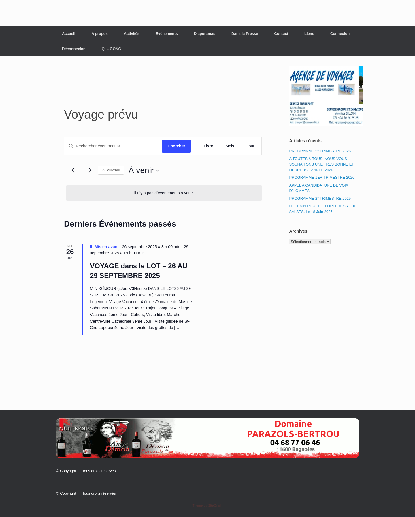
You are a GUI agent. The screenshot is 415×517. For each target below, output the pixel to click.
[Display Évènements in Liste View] (208, 146)
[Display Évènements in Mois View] (230, 146)
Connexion (340, 33)
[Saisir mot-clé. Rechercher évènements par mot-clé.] (113, 146)
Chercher (176, 146)
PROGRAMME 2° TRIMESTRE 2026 (320, 151)
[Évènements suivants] (89, 170)
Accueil (68, 33)
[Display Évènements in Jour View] (250, 146)
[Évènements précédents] (73, 170)
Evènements (167, 33)
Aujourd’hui (111, 170)
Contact (281, 33)
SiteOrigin (215, 505)
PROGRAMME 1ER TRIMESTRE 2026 (321, 177)
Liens (309, 33)
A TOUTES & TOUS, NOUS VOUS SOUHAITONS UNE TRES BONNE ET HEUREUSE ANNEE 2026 (321, 164)
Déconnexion (74, 49)
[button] (207, 438)
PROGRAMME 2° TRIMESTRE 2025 (320, 198)
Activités (131, 33)
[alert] (164, 193)
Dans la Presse (244, 33)
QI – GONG (111, 49)
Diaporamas (204, 33)
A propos (99, 33)
